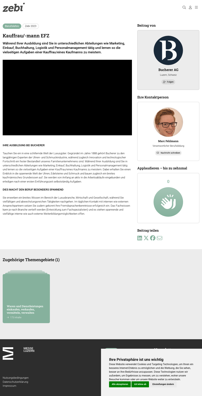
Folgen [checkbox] (168, 82)
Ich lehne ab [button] (140, 384)
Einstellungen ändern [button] (163, 384)
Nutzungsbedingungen (16, 377)
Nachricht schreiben (168, 153)
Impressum (9, 385)
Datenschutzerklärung (15, 381)
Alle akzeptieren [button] (120, 384)
